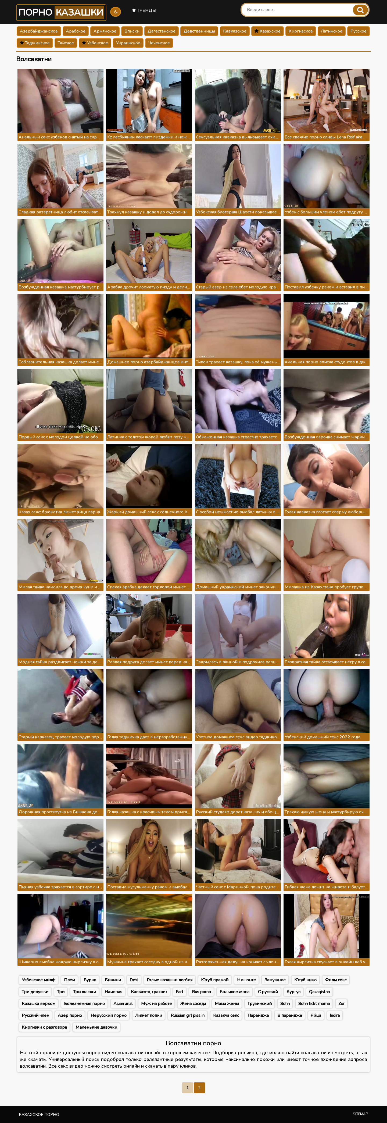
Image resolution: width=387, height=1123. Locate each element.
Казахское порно (39, 1114)
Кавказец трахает (149, 992)
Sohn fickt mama (314, 1004)
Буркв (90, 980)
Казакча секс (226, 1015)
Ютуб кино (305, 980)
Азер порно (70, 1015)
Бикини (113, 980)
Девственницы (199, 31)
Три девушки (35, 992)
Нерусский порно (109, 1015)
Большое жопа (234, 992)
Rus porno (201, 992)
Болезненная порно (84, 1004)
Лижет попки (148, 1015)
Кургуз (293, 992)
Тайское (66, 43)
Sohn (285, 1004)
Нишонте (246, 980)
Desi (134, 980)
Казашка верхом (38, 1004)
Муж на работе (156, 1004)
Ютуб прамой (214, 980)
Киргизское (301, 31)
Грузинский (260, 1004)
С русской (268, 992)
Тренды (144, 10)
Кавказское (234, 31)
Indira (335, 1015)
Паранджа (258, 1015)
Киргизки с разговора (44, 1027)
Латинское (331, 31)
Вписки (131, 31)
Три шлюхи (84, 992)
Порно (61, 12)
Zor (341, 1004)
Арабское (75, 31)
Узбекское (95, 43)
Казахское (268, 31)
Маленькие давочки (96, 1027)
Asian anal (122, 1004)
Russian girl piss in (188, 1015)
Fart (179, 992)
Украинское (128, 43)
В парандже (289, 1015)
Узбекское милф (38, 980)
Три (60, 992)
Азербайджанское (39, 31)
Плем (69, 980)
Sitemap (360, 1114)
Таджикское (35, 43)
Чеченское (159, 43)
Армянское (105, 31)
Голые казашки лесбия (169, 980)
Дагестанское (161, 31)
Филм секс (335, 980)
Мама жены (227, 1004)
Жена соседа (193, 1004)
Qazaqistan (319, 992)
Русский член (35, 1015)
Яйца (316, 1015)
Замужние (275, 980)
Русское (358, 31)
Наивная (113, 992)
